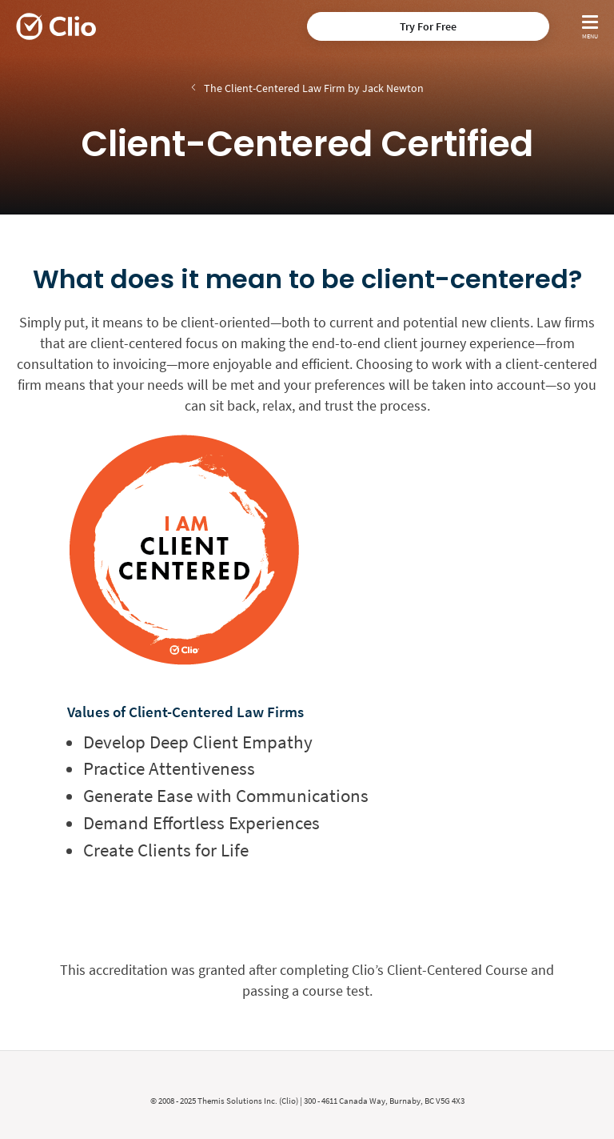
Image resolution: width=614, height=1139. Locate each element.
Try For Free (428, 26)
